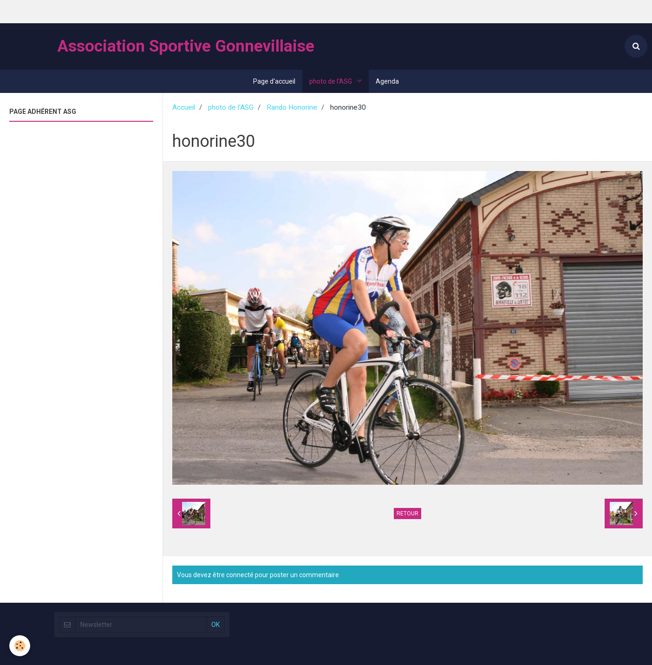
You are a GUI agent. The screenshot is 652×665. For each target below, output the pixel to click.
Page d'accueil (274, 81)
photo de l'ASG (331, 81)
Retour (407, 513)
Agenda (387, 81)
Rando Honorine (292, 107)
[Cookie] (19, 645)
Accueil (183, 107)
